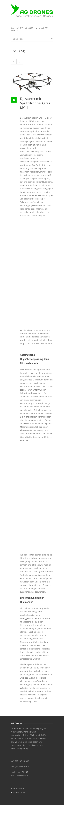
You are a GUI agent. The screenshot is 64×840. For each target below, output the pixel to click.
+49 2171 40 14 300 (20, 761)
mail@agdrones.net (20, 766)
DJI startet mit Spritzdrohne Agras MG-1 (35, 103)
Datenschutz (19, 792)
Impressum (18, 788)
